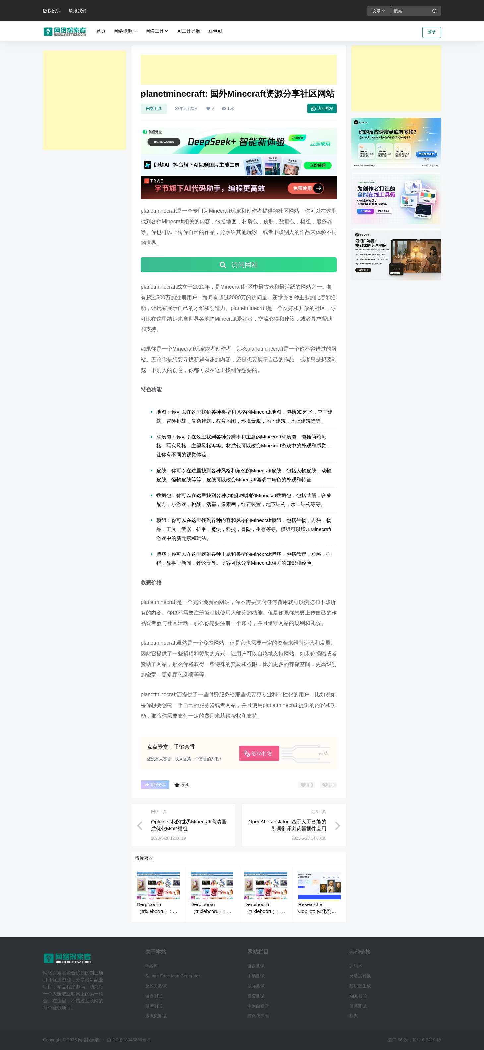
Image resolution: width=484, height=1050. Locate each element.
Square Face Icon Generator (172, 975)
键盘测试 (153, 996)
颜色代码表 (258, 1016)
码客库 (151, 965)
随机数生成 (360, 985)
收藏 (181, 785)
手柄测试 (256, 975)
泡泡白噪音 (258, 1006)
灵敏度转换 (360, 975)
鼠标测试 (153, 1006)
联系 (353, 1016)
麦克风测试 (156, 1016)
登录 (432, 32)
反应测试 (256, 996)
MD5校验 (358, 996)
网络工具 (157, 31)
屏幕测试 (358, 1006)
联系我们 (77, 10)
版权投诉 (51, 10)
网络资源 (126, 31)
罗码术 (355, 965)
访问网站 (322, 108)
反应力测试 (156, 985)
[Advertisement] (84, 100)
